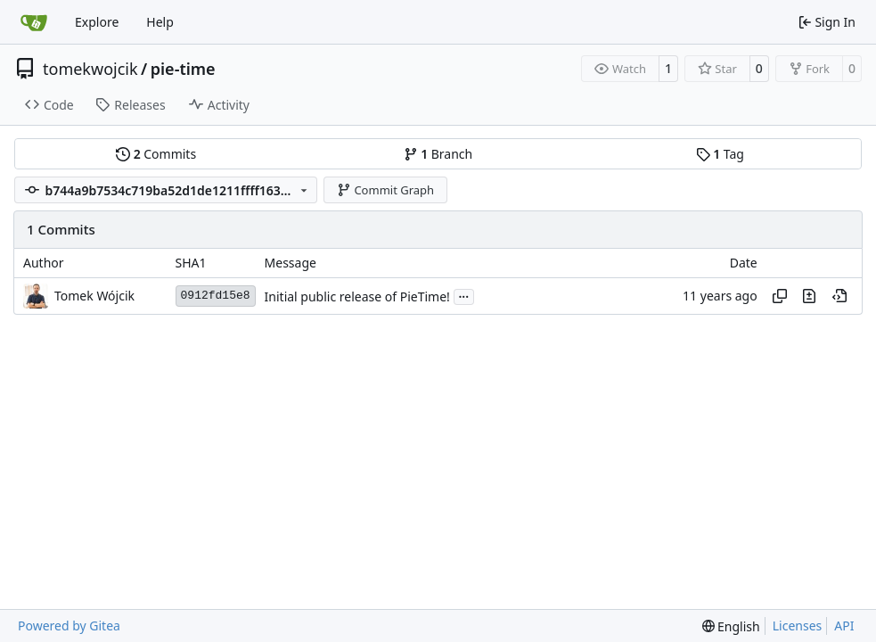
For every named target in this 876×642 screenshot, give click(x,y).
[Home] (34, 22)
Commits (156, 153)
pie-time (183, 69)
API (844, 625)
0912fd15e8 (215, 295)
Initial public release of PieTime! (357, 296)
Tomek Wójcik (94, 295)
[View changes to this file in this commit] (809, 296)
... (464, 295)
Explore (97, 21)
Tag (720, 153)
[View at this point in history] (839, 296)
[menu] (731, 626)
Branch (438, 153)
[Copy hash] (779, 296)
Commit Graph (385, 190)
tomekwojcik (90, 69)
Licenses (798, 625)
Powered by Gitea (69, 625)
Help (160, 21)
